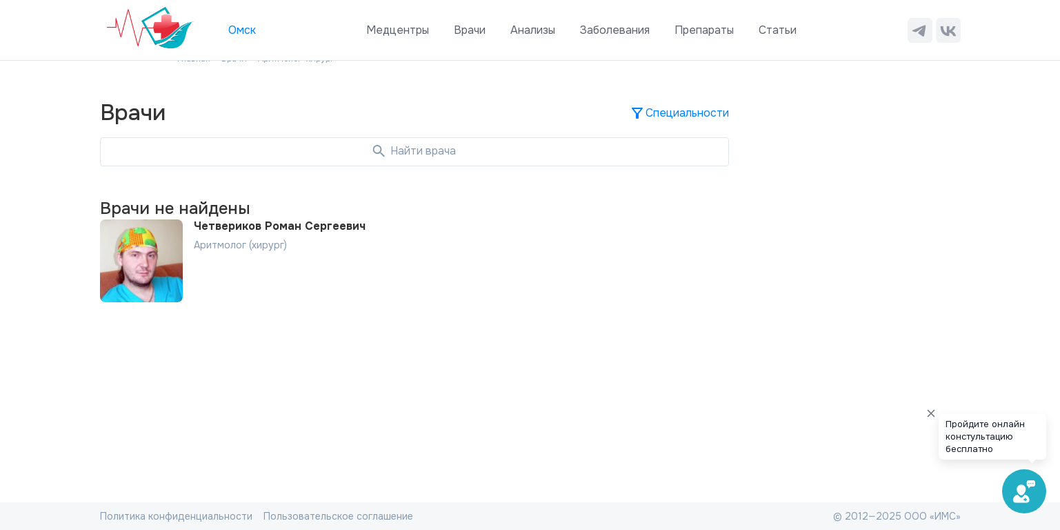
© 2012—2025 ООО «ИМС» (897, 516)
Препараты (704, 30)
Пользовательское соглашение (338, 516)
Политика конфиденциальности (176, 516)
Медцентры (397, 30)
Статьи (778, 30)
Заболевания (615, 30)
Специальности (679, 113)
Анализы (532, 30)
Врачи (470, 30)
